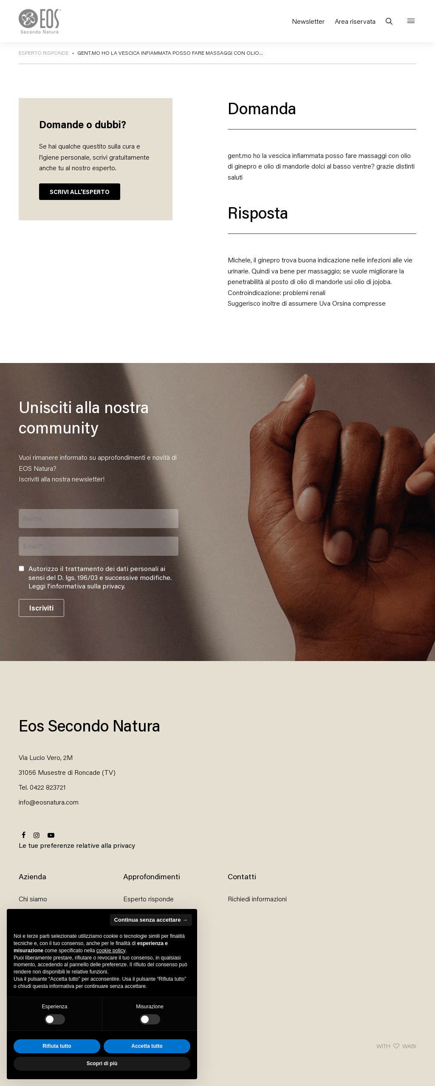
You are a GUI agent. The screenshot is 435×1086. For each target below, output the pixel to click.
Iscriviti (41, 607)
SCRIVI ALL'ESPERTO (80, 192)
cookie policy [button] (110, 951)
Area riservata (355, 21)
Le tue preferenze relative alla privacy (77, 845)
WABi (409, 1046)
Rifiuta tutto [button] (56, 1046)
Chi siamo (33, 898)
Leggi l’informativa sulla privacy (76, 585)
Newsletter (308, 21)
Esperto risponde (148, 898)
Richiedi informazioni (257, 898)
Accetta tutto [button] (146, 1046)
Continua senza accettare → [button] (151, 920)
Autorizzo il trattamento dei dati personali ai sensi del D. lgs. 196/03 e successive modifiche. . (100, 577)
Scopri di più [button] (102, 1063)
